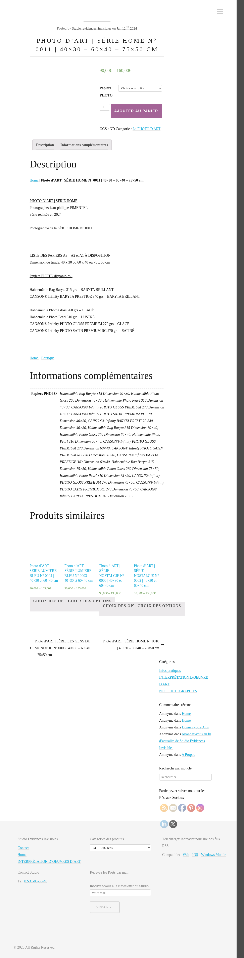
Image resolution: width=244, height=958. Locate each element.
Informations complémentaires (84, 145)
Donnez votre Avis (195, 727)
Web (186, 855)
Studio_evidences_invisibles (91, 28)
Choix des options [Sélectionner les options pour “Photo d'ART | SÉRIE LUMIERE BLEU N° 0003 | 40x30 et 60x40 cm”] (90, 601)
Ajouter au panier (136, 111)
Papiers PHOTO (106, 91)
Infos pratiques (170, 671)
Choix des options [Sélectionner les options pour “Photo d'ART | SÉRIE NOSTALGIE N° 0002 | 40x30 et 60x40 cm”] (159, 606)
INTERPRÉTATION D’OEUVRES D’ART (49, 862)
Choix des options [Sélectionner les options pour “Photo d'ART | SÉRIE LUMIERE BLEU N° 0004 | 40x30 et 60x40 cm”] (55, 601)
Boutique (47, 358)
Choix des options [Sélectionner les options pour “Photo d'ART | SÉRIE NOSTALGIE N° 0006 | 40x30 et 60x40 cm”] (124, 606)
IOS (195, 855)
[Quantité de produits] (105, 107)
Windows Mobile (213, 855)
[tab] (45, 144)
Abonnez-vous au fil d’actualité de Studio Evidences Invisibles (185, 741)
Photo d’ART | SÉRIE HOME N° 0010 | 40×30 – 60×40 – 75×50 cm (131, 644)
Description (45, 145)
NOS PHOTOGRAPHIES (178, 691)
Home (34, 180)
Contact (23, 848)
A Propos (188, 755)
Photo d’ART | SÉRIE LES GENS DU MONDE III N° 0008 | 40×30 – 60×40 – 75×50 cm (62, 648)
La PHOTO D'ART (146, 129)
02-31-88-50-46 (35, 881)
